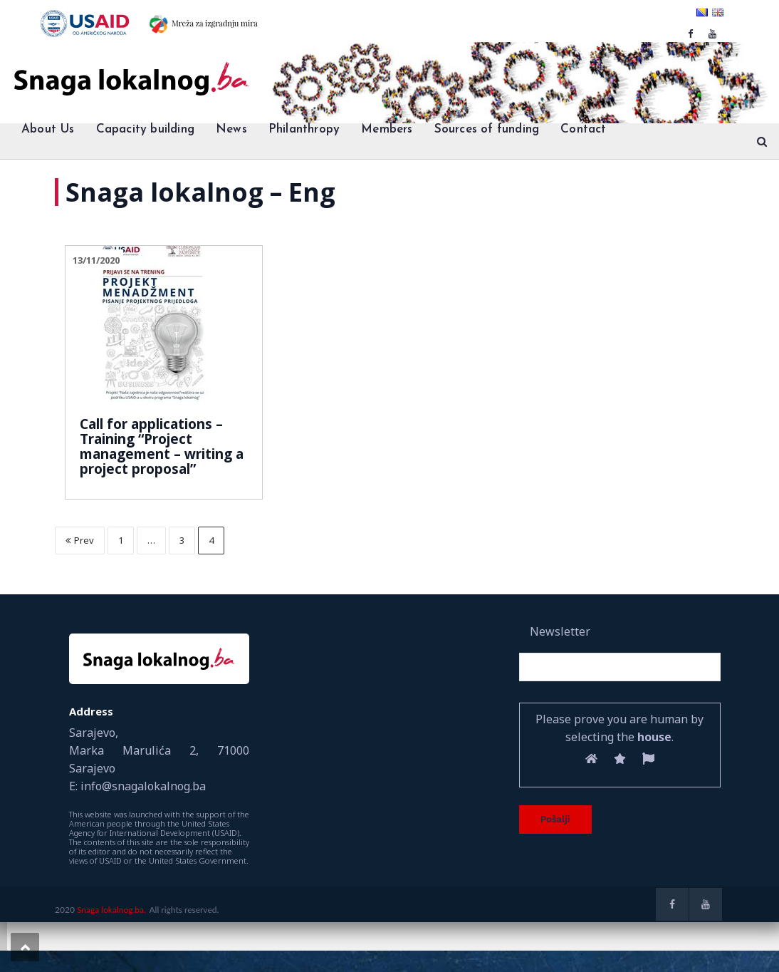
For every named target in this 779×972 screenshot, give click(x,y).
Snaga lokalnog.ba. (111, 909)
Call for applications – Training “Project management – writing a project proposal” (162, 446)
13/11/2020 (96, 260)
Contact (583, 129)
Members (386, 129)
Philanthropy (304, 129)
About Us (48, 129)
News (231, 129)
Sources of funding (487, 129)
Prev (80, 540)
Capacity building (145, 129)
